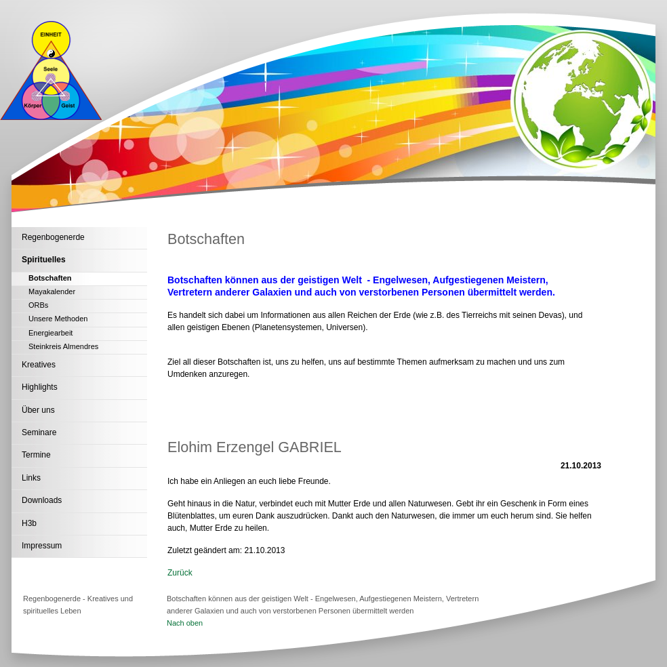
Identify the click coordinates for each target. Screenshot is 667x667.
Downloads (42, 500)
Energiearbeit (50, 333)
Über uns (38, 410)
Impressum (42, 545)
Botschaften (50, 278)
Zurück (180, 573)
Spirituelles (44, 259)
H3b (29, 523)
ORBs (38, 305)
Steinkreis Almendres (63, 346)
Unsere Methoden (57, 319)
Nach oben (185, 623)
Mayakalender (51, 291)
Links (31, 478)
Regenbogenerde (53, 237)
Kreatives (39, 364)
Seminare (39, 432)
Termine (36, 455)
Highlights (40, 387)
